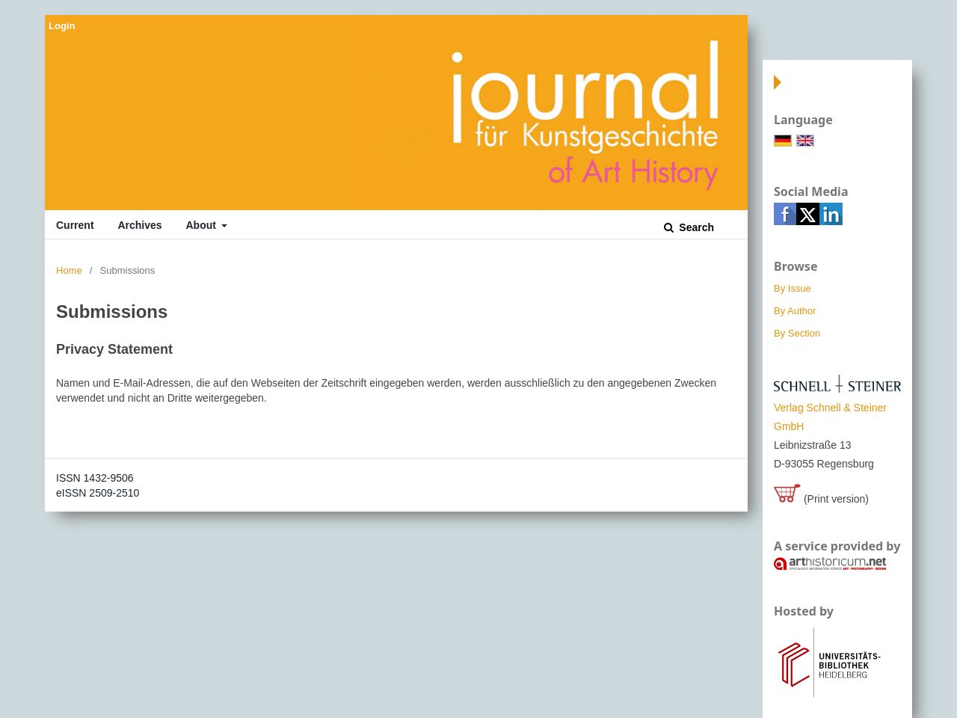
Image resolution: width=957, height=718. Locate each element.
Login (62, 25)
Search (695, 227)
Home (69, 270)
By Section (797, 333)
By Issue (792, 288)
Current (75, 225)
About (202, 225)
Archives (139, 225)
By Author (795, 310)
